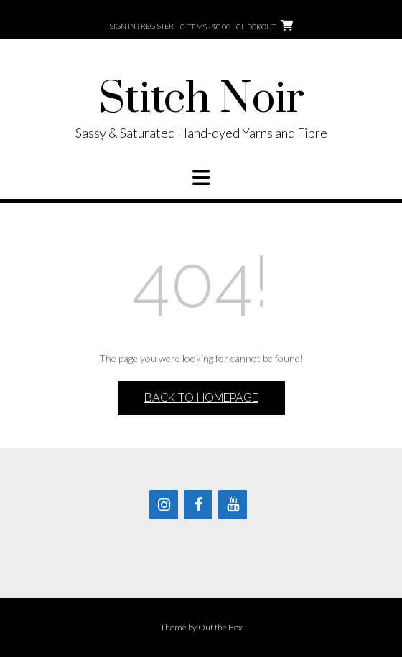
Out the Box (220, 627)
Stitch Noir (201, 100)
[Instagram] (163, 504)
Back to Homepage (201, 398)
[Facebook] (198, 504)
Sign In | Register (142, 26)
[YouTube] (232, 504)
